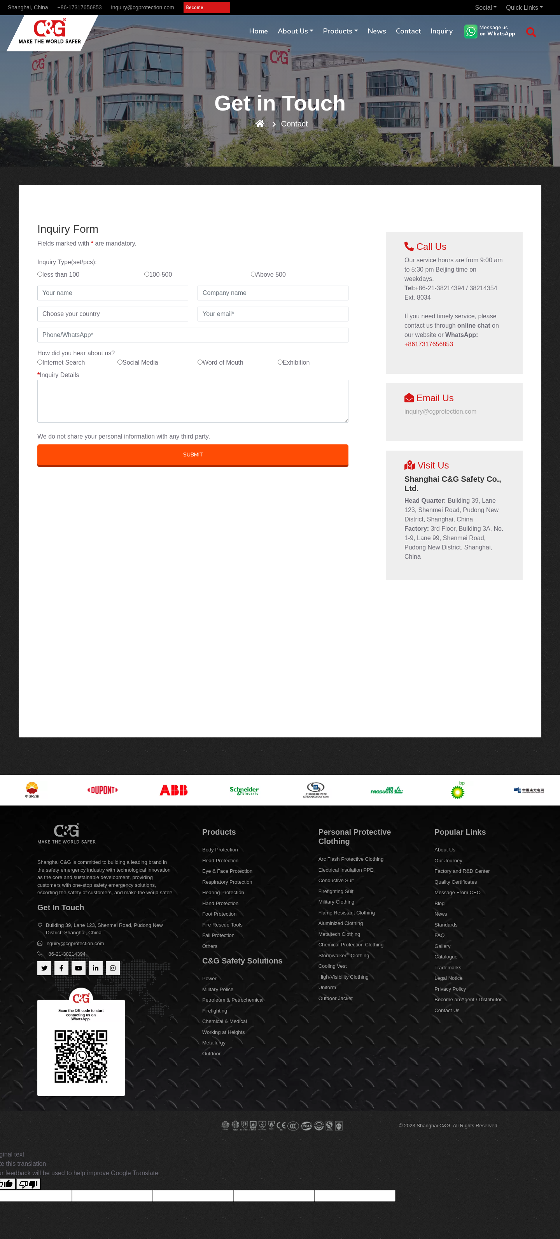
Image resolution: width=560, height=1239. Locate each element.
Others (209, 946)
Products (337, 31)
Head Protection (220, 860)
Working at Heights (223, 1032)
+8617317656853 (428, 344)
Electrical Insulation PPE (346, 870)
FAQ (439, 935)
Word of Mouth (220, 362)
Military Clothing (336, 902)
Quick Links (522, 7)
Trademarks (447, 967)
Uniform (327, 987)
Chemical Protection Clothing (351, 945)
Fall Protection (218, 935)
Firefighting (214, 1011)
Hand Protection (220, 903)
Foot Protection (219, 914)
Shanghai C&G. (434, 1125)
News (377, 31)
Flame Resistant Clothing (346, 913)
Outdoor (211, 1053)
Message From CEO (457, 892)
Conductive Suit (336, 880)
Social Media (137, 362)
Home (258, 31)
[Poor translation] (28, 1184)
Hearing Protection (223, 892)
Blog (439, 903)
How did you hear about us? (76, 353)
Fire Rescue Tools (222, 925)
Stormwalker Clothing (343, 955)
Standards (445, 925)
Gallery (442, 946)
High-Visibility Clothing (343, 977)
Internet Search (61, 362)
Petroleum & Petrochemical (233, 1000)
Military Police (217, 989)
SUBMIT (193, 454)
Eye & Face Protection (227, 871)
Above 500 (268, 274)
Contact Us (446, 1010)
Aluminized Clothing (340, 923)
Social (483, 7)
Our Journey (448, 860)
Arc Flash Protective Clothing (351, 859)
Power (209, 978)
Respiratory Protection (227, 882)
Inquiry (442, 31)
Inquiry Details (58, 375)
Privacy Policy (450, 989)
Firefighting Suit (336, 891)
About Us (293, 31)
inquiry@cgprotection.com (142, 7)
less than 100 (58, 274)
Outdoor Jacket (335, 998)
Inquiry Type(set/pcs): (67, 262)
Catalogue (445, 957)
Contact (408, 31)
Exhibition (294, 362)
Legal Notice (448, 978)
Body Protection (220, 850)
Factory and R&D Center (462, 871)
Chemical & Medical (224, 1021)
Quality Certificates (455, 882)
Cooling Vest (332, 966)
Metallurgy (214, 1043)
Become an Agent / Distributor (468, 999)
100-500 (158, 274)
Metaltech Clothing (339, 934)
